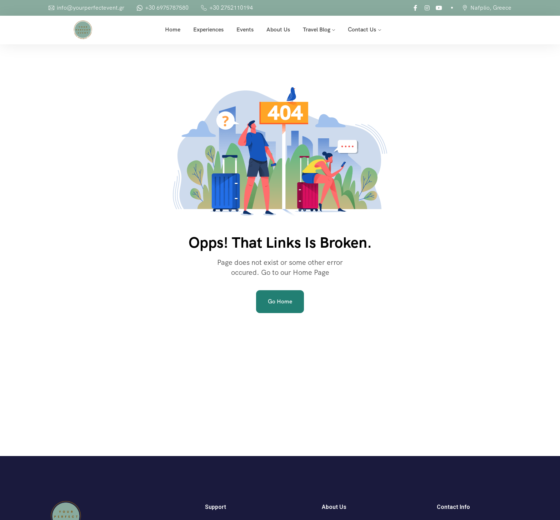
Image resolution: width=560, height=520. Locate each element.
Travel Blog (316, 29)
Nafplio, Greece (490, 7)
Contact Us (362, 29)
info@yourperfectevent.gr (90, 7)
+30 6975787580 (167, 7)
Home (172, 29)
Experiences (208, 29)
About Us (278, 29)
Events (245, 29)
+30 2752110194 (231, 7)
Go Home (280, 301)
